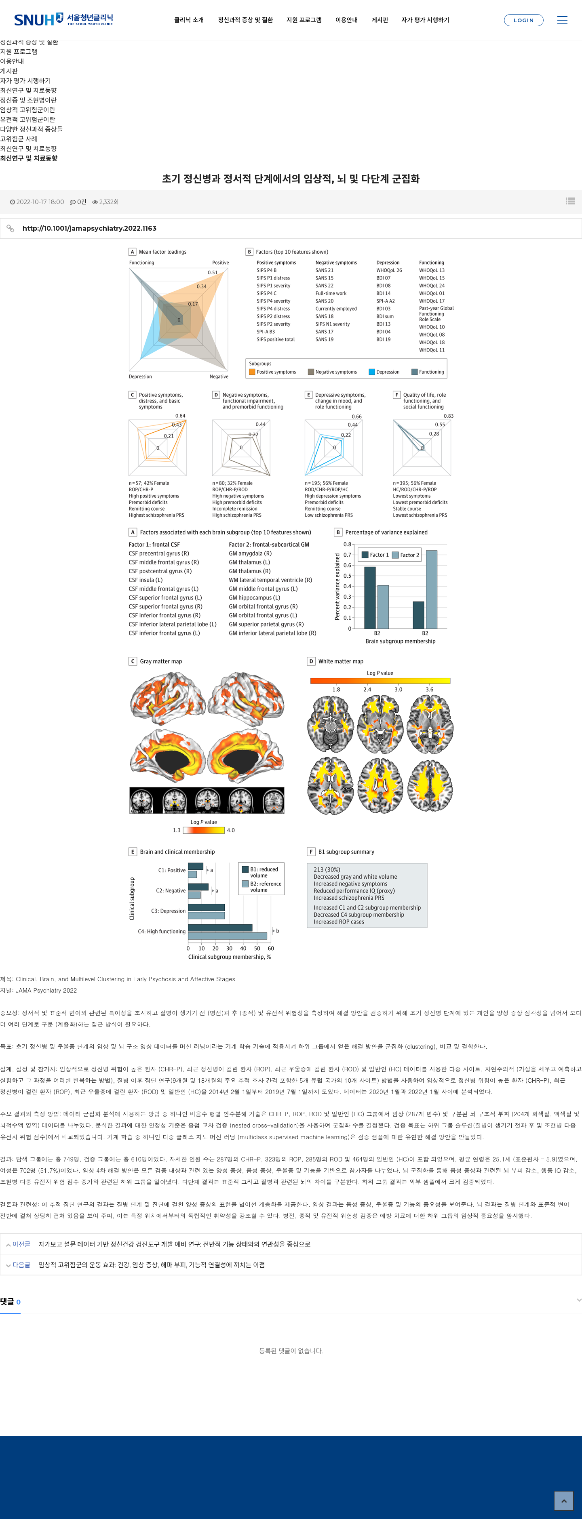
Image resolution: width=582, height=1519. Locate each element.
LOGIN (524, 20)
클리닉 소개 (189, 20)
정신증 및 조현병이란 (28, 100)
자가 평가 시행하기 (425, 20)
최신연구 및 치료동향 (28, 149)
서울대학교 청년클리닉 (64, 20)
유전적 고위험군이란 (27, 120)
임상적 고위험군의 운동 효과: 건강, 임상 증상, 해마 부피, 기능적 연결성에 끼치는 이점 (151, 1265)
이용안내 (346, 20)
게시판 (379, 20)
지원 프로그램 (304, 20)
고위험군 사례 (18, 139)
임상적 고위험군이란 (27, 110)
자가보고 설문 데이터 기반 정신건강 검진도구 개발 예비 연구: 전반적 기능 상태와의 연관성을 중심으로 (174, 1244)
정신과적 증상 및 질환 (245, 20)
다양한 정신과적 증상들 (31, 129)
